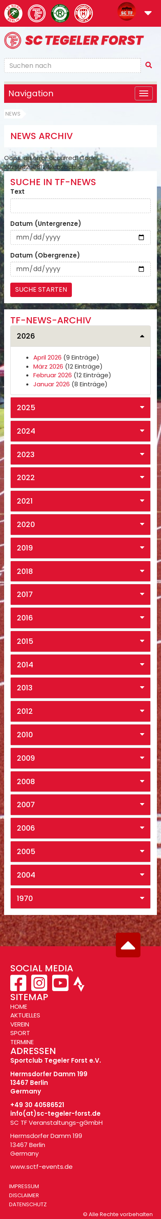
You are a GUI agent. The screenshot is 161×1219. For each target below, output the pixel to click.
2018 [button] (25, 571)
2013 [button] (24, 688)
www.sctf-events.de (41, 1166)
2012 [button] (25, 711)
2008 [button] (26, 781)
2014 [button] (25, 664)
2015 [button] (25, 641)
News (13, 114)
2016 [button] (25, 618)
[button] (148, 13)
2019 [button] (25, 548)
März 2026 (48, 366)
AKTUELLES (25, 1015)
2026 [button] (26, 336)
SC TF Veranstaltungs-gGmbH (56, 1122)
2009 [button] (26, 758)
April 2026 (47, 357)
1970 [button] (25, 898)
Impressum (24, 1186)
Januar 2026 (51, 384)
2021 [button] (25, 501)
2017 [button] (25, 594)
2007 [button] (26, 804)
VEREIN (19, 1024)
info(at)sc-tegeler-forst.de (55, 1113)
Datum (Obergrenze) (45, 255)
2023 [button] (25, 454)
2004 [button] (26, 875)
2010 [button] (25, 734)
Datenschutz (28, 1204)
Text (17, 191)
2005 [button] (26, 851)
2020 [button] (26, 524)
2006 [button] (26, 828)
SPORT (20, 1033)
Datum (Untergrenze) (45, 223)
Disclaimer (24, 1195)
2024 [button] (26, 431)
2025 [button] (26, 407)
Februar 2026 (52, 375)
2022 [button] (26, 477)
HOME (18, 1006)
